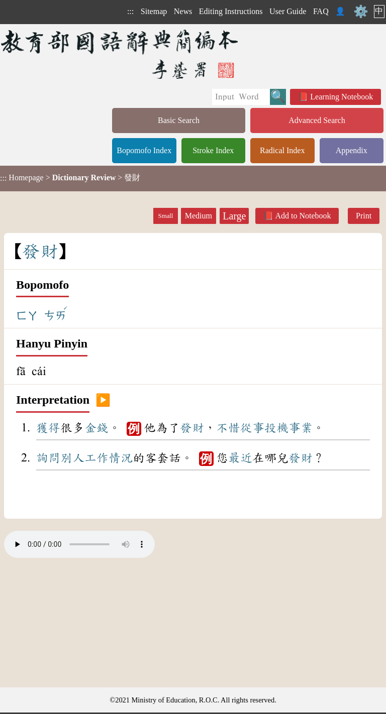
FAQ (321, 11)
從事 (252, 428)
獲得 (48, 428)
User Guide (287, 11)
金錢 (96, 428)
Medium (198, 215)
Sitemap (154, 11)
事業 (300, 428)
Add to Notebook (303, 215)
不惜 (228, 428)
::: (130, 11)
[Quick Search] (241, 97)
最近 (240, 458)
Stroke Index (213, 150)
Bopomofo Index (144, 150)
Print (363, 215)
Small (165, 215)
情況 (121, 458)
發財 (192, 428)
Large (234, 215)
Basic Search (179, 120)
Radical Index (282, 150)
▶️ (103, 400)
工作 (96, 458)
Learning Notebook (341, 96)
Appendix (351, 150)
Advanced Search (316, 120)
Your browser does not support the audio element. (79, 544)
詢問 (48, 458)
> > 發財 (70, 177)
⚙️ (360, 11)
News (183, 11)
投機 (276, 428)
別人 (72, 458)
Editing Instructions (231, 11)
